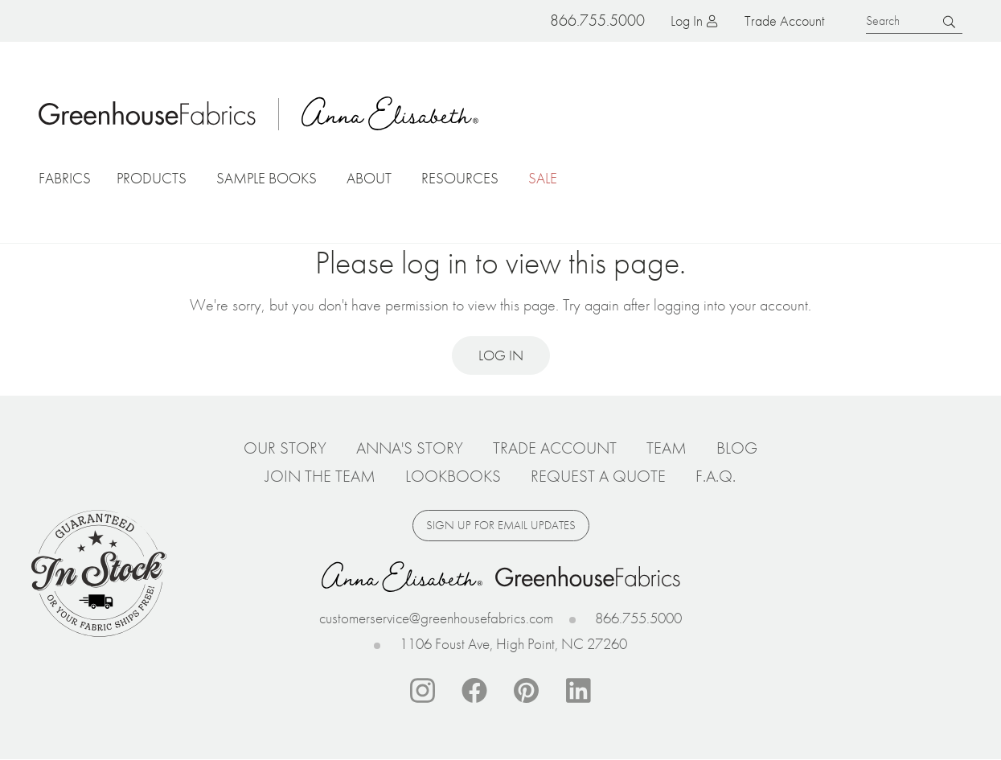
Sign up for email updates (501, 525)
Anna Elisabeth (390, 113)
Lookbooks (453, 476)
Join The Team (320, 476)
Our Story (285, 448)
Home (147, 113)
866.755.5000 (638, 618)
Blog (736, 448)
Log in (687, 20)
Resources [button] (459, 178)
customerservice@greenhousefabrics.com (436, 618)
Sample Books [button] (266, 178)
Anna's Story (409, 448)
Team (666, 448)
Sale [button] (542, 178)
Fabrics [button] (65, 178)
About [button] (369, 178)
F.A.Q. (715, 476)
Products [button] (152, 178)
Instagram (422, 691)
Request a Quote (598, 476)
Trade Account (784, 20)
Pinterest (527, 691)
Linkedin (579, 691)
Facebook (474, 691)
